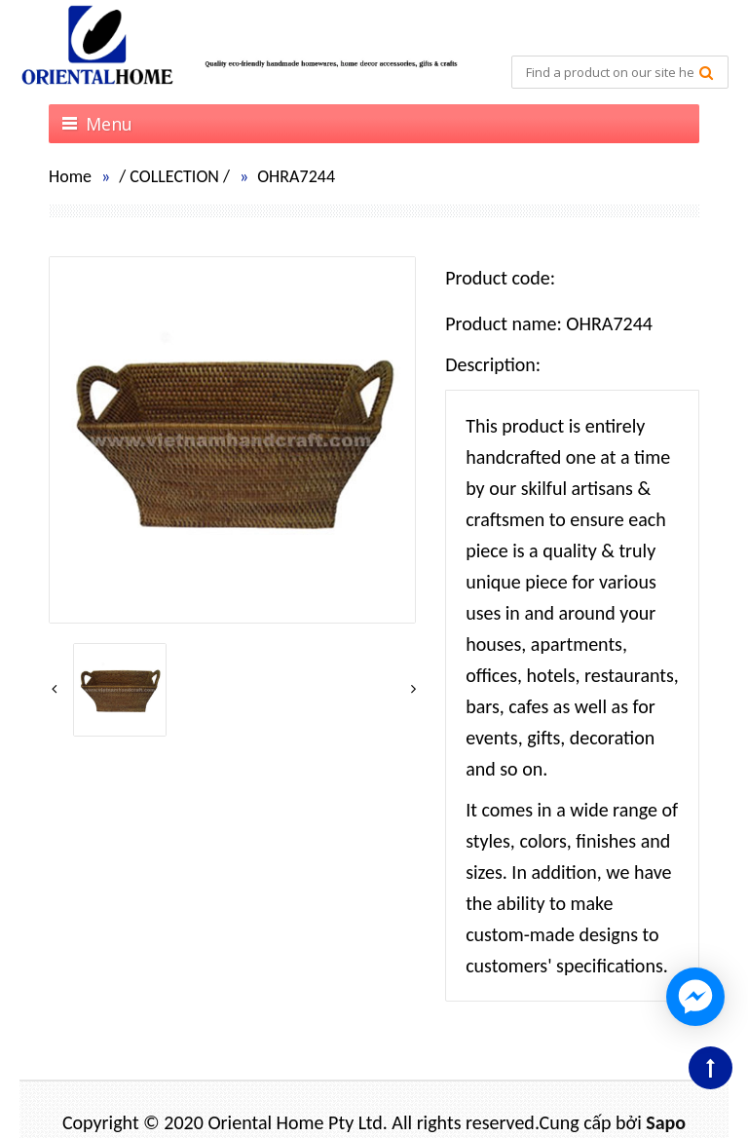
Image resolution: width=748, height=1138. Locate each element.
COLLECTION (174, 176)
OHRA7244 (296, 176)
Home (70, 176)
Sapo (666, 1122)
